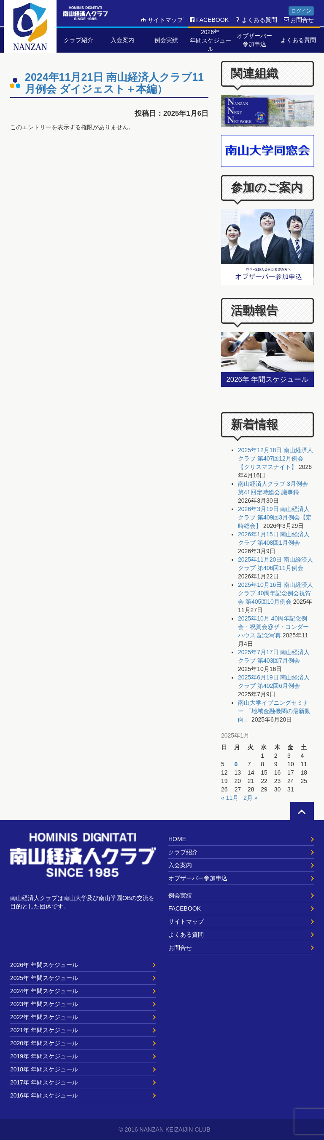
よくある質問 (256, 19)
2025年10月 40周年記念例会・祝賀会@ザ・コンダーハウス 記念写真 (273, 627)
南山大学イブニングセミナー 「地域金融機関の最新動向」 (274, 711)
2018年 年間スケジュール (44, 1069)
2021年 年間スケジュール (44, 1030)
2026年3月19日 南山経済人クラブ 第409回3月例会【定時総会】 (275, 517)
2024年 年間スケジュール (44, 991)
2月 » (250, 797)
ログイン (301, 11)
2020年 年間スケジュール (44, 1043)
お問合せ (299, 19)
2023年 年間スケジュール (44, 1004)
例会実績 (180, 895)
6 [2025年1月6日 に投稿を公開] (236, 764)
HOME (177, 839)
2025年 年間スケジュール (44, 978)
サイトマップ (162, 19)
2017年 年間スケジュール (44, 1082)
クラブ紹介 (183, 852)
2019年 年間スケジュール (44, 1056)
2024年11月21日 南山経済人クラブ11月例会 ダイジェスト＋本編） (114, 83)
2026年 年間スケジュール (44, 965)
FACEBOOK (209, 19)
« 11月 (229, 797)
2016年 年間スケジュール (44, 1095)
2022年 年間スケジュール (44, 1017)
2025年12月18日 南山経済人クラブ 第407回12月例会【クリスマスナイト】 (275, 458)
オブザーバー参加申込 (197, 878)
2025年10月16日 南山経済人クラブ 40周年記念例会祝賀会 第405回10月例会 (275, 593)
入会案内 (180, 865)
